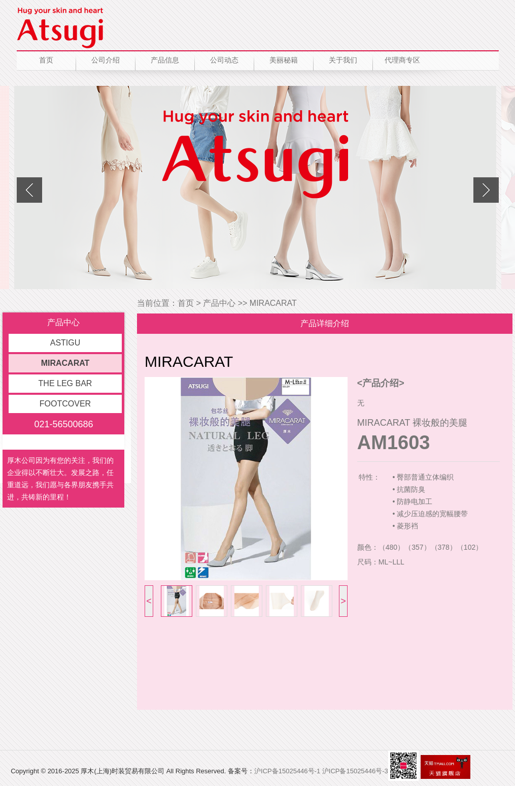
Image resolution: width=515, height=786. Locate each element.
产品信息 (165, 60)
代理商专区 (402, 60)
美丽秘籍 (283, 60)
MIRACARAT (65, 363)
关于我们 (343, 60)
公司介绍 (105, 60)
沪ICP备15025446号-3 (355, 771)
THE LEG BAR (65, 383)
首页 (46, 60)
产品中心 (219, 303)
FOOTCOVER (65, 403)
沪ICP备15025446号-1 (287, 771)
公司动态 (224, 60)
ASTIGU (65, 342)
